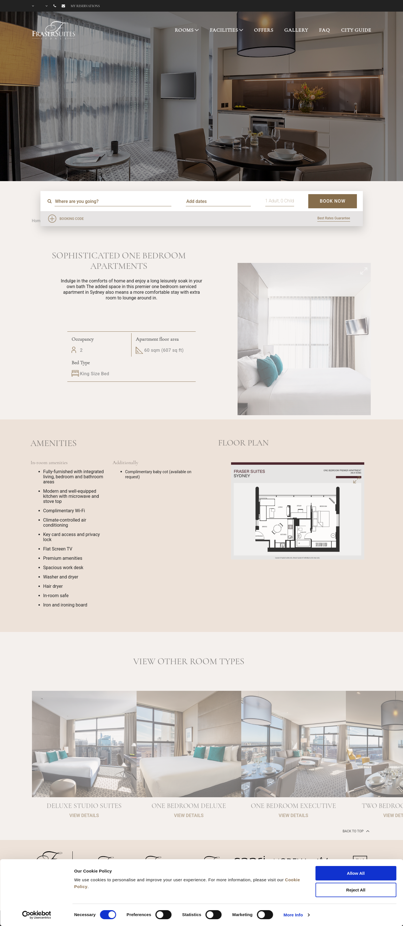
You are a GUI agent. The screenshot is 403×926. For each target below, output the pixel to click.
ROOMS (184, 30)
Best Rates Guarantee (333, 218)
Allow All (356, 873)
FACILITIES (224, 30)
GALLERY (296, 30)
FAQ (324, 30)
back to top (355, 831)
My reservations (85, 6)
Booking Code (72, 219)
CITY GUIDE (356, 30)
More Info (293, 914)
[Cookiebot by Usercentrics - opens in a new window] (36, 915)
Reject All (355, 890)
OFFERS (263, 30)
